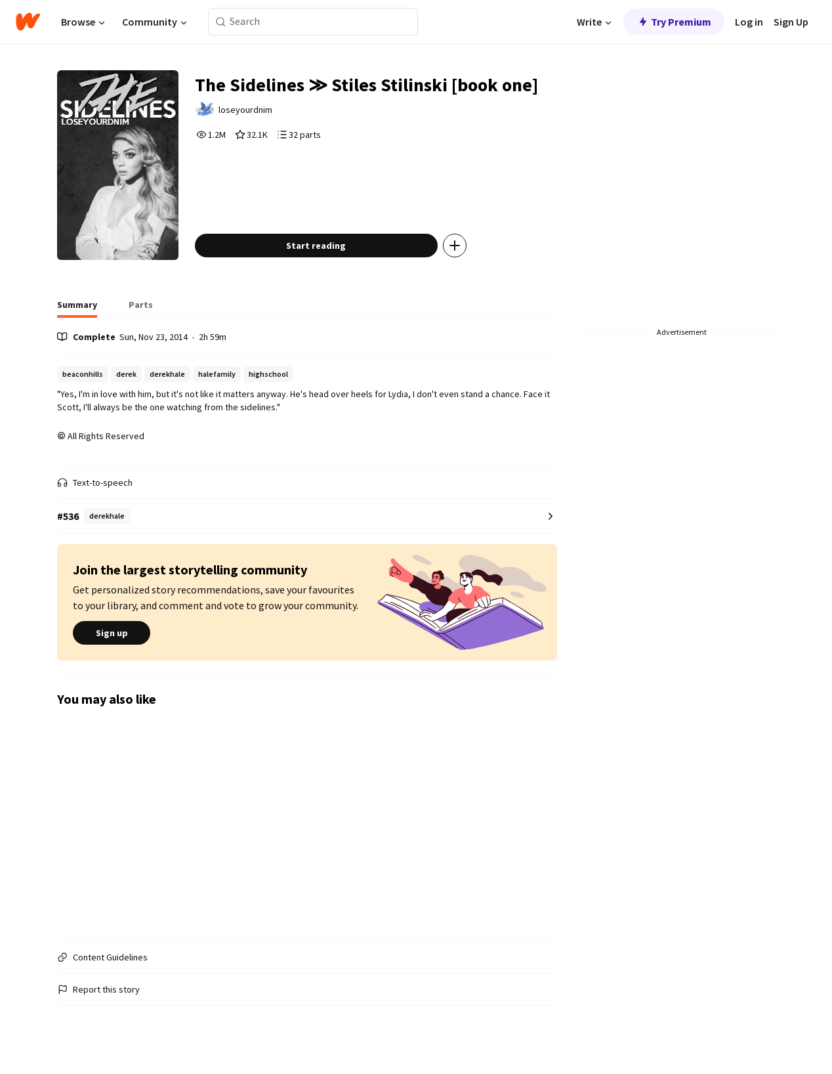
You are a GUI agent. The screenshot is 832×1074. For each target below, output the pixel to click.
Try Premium (673, 21)
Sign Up (791, 21)
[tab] (77, 308)
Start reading (316, 245)
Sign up (111, 633)
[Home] (28, 21)
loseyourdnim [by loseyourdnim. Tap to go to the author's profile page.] (245, 110)
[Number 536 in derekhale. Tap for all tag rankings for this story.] (306, 516)
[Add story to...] (455, 245)
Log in (749, 21)
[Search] (221, 22)
